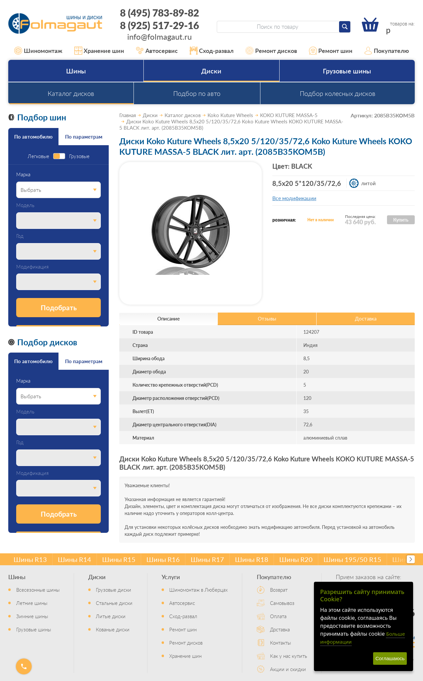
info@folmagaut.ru (159, 36)
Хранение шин (99, 51)
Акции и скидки (288, 668)
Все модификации (294, 198)
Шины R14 (74, 559)
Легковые (38, 156)
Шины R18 (251, 559)
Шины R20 (296, 559)
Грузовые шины (347, 70)
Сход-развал (212, 51)
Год (19, 236)
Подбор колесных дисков (337, 93)
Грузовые (79, 156)
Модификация (32, 267)
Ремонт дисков (271, 51)
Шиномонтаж (38, 51)
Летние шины (31, 602)
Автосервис (157, 51)
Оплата (278, 616)
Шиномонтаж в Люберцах (198, 589)
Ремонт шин (331, 51)
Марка (23, 174)
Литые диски (111, 616)
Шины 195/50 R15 (352, 559)
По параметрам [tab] (83, 136)
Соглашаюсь (389, 658)
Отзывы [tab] (267, 318)
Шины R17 (207, 559)
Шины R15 (118, 559)
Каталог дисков (71, 93)
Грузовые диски (113, 589)
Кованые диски (113, 629)
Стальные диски (114, 602)
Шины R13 (30, 559)
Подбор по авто (196, 93)
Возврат (279, 589)
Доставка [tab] (365, 318)
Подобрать (59, 307)
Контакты (280, 642)
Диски (211, 70)
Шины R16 (163, 559)
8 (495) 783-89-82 (159, 13)
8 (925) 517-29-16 (159, 25)
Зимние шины (32, 616)
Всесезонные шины (37, 589)
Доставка (280, 629)
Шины (76, 70)
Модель (25, 205)
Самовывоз (282, 602)
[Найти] (344, 26)
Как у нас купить (288, 655)
